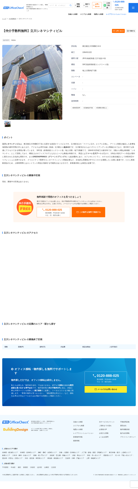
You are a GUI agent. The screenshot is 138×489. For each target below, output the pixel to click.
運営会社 (123, 425)
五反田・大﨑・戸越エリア (74, 458)
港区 (19, 467)
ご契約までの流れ (105, 425)
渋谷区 (32, 467)
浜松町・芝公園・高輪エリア (60, 455)
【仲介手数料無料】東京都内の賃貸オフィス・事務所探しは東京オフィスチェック (115, 474)
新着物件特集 (78, 437)
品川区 (39, 467)
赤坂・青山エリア (78, 455)
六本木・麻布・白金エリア (21, 455)
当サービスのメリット (107, 422)
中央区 (13, 467)
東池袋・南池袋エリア (55, 458)
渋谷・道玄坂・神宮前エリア (35, 458)
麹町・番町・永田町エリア (47, 452)
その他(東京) (12, 19)
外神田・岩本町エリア (28, 452)
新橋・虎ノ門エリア (40, 455)
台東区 (46, 467)
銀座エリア (6, 455)
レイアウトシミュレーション (116, 14)
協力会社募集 (125, 433)
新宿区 (25, 467)
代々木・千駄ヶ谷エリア (123, 455)
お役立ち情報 (103, 433)
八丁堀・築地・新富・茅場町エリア (94, 452)
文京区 (53, 467)
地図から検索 (98, 14)
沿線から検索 (72, 14)
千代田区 (5, 467)
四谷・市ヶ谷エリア (94, 455)
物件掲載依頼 (125, 429)
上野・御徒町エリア (93, 458)
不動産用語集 (125, 422)
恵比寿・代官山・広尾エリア (12, 458)
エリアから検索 (85, 14)
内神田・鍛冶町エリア (10, 452)
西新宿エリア (108, 455)
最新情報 (76, 441)
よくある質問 (103, 437)
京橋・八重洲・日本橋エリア (69, 452)
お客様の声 (103, 429)
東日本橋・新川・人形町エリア (120, 452)
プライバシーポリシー (128, 437)
